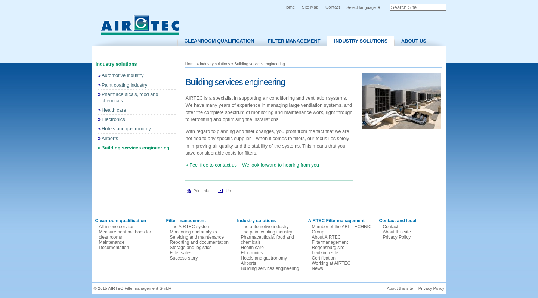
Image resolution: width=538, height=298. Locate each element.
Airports (248, 263)
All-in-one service (116, 226)
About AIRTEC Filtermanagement (330, 240)
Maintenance (112, 242)
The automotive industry (265, 226)
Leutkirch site (325, 252)
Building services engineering (270, 268)
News (317, 268)
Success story (184, 258)
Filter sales (181, 252)
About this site (397, 232)
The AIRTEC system (190, 226)
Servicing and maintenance (197, 237)
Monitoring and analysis (193, 232)
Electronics (252, 252)
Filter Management (294, 41)
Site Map (310, 7)
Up (228, 191)
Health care (252, 247)
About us (413, 41)
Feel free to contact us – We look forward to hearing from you (254, 165)
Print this (201, 191)
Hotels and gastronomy (264, 258)
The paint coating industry (266, 232)
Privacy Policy (397, 237)
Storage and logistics (190, 247)
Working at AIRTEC (331, 263)
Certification (324, 258)
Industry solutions (360, 41)
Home (289, 7)
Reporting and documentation (199, 242)
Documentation (114, 247)
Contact (332, 7)
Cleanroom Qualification (219, 41)
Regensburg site (328, 247)
